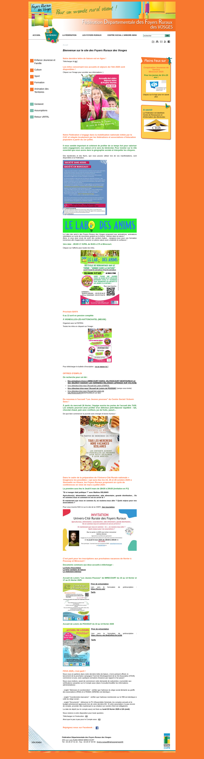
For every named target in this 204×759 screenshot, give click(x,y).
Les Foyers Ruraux (92, 35)
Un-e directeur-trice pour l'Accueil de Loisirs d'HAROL (89, 386)
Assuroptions (40, 110)
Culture (38, 69)
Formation (39, 82)
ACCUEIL (36, 35)
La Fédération (69, 35)
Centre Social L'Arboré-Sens (122, 35)
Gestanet (38, 104)
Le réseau (51, 35)
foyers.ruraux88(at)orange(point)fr (110, 742)
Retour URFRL (41, 117)
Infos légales (37, 742)
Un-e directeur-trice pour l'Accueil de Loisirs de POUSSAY (92, 388)
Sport (37, 76)
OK (167, 36)
